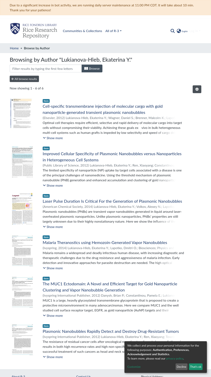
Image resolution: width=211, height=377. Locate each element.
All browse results (24, 79)
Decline (181, 366)
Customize (134, 366)
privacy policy (174, 358)
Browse (92, 68)
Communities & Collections (82, 31)
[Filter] (46, 68)
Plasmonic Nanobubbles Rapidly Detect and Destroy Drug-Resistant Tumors (111, 331)
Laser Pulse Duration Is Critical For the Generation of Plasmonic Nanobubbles (112, 201)
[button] (181, 30)
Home (14, 48)
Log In (193, 31)
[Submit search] (172, 31)
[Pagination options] (197, 89)
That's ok (195, 366)
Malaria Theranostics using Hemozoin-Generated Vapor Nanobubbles (105, 242)
